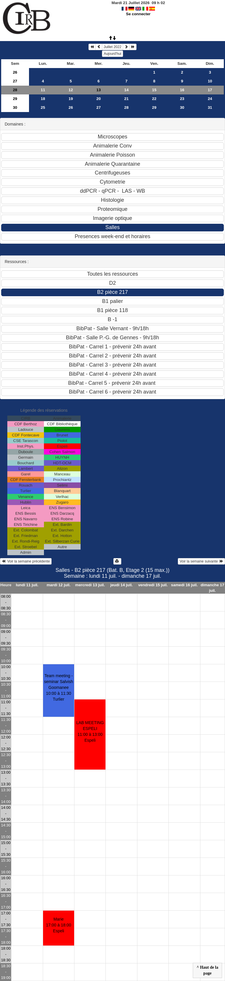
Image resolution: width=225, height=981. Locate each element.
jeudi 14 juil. (121, 585)
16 (182, 90)
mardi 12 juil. (58, 585)
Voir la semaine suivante (201, 561)
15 (154, 90)
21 (126, 98)
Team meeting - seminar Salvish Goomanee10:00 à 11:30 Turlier (58, 687)
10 (210, 81)
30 (15, 107)
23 (182, 98)
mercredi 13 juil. (90, 585)
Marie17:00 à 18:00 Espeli (58, 925)
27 (15, 81)
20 (98, 98)
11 (43, 90)
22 (154, 98)
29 (15, 98)
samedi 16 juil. (184, 585)
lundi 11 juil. (27, 585)
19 (71, 98)
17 (210, 90)
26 (15, 72)
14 (126, 90)
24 (210, 98)
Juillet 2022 (113, 47)
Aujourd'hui (112, 54)
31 (210, 107)
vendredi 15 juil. (153, 585)
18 (43, 98)
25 (43, 107)
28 (15, 90)
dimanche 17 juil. (212, 588)
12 (71, 90)
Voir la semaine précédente (26, 561)
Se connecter (138, 14)
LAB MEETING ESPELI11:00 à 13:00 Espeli (90, 731)
